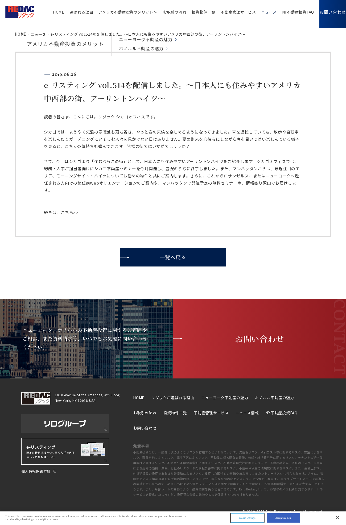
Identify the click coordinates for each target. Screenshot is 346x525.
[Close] (337, 518)
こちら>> (70, 212)
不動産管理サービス (230, 12)
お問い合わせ (329, 11)
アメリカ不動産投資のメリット (117, 12)
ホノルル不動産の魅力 (274, 397)
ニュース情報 (247, 412)
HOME (50, 12)
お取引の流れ (167, 12)
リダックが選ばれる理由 (172, 397)
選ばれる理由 (73, 12)
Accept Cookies (283, 517)
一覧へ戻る (173, 257)
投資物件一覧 (195, 12)
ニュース (261, 12)
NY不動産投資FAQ (290, 12)
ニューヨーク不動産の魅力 (224, 397)
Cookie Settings (247, 517)
